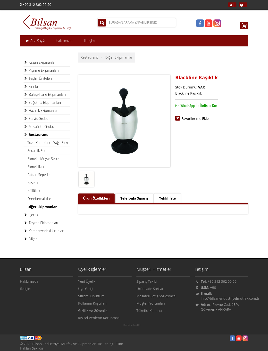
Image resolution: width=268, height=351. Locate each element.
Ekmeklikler (36, 166)
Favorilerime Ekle (195, 118)
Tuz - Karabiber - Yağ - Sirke (48, 142)
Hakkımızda (29, 281)
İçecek (31, 214)
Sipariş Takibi (146, 281)
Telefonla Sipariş (134, 198)
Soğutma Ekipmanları (42, 102)
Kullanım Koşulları (92, 303)
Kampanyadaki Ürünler (44, 230)
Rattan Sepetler (39, 174)
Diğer (30, 239)
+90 (213, 287)
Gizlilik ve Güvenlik (93, 310)
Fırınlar (31, 86)
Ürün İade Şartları (150, 288)
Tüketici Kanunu (149, 310)
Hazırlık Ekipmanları (41, 110)
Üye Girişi (85, 288)
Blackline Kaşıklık (132, 325)
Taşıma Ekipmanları (41, 222)
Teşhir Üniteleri (38, 78)
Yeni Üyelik (86, 281)
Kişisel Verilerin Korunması (99, 318)
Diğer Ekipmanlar (119, 57)
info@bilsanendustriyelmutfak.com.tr (230, 298)
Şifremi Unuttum (91, 296)
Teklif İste (167, 198)
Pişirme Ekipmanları (41, 70)
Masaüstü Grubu (39, 126)
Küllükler (34, 190)
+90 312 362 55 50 (222, 281)
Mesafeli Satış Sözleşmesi (156, 296)
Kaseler (33, 182)
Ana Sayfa (35, 40)
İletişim (25, 288)
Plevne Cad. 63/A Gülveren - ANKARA (220, 307)
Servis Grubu (36, 118)
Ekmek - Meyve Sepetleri (46, 158)
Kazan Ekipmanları (40, 62)
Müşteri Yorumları (150, 303)
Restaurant (89, 57)
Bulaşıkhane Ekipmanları (45, 94)
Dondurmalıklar (39, 198)
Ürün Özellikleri (96, 198)
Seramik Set (36, 150)
